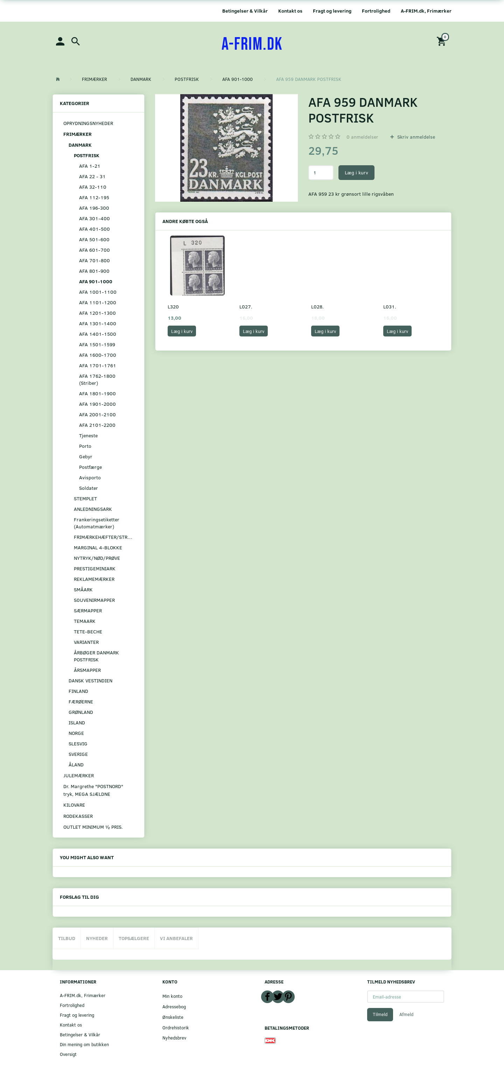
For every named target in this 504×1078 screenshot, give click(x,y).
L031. (389, 306)
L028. (317, 306)
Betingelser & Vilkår (245, 10)
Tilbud (66, 938)
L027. (245, 306)
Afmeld (406, 1014)
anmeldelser (362, 136)
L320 (173, 306)
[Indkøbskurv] (442, 40)
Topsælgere (134, 938)
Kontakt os (290, 10)
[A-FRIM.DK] (252, 44)
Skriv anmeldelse (415, 136)
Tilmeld (380, 1014)
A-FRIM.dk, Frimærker (426, 10)
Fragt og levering (332, 10)
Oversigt (68, 1054)
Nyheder (97, 938)
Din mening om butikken (84, 1044)
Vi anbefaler (176, 938)
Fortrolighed (376, 10)
